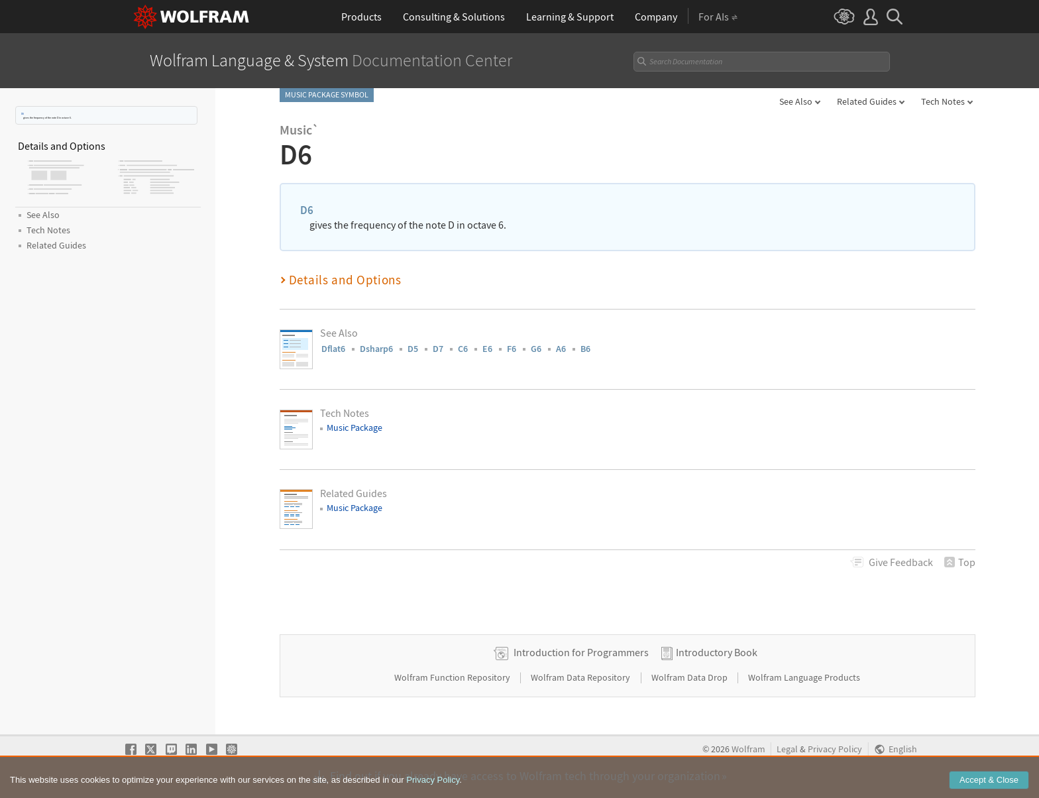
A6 (561, 349)
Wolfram (748, 749)
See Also (795, 101)
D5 (413, 349)
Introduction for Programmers (581, 652)
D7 (438, 349)
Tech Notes (943, 101)
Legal (787, 749)
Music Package (354, 427)
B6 (585, 349)
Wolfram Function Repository (453, 677)
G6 (536, 349)
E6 (487, 349)
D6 (22, 113)
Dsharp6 (376, 349)
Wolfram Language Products (804, 677)
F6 (511, 349)
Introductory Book (716, 652)
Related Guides (867, 101)
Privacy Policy (835, 749)
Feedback (901, 562)
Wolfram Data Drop (690, 677)
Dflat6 (333, 349)
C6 (463, 349)
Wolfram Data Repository (581, 677)
